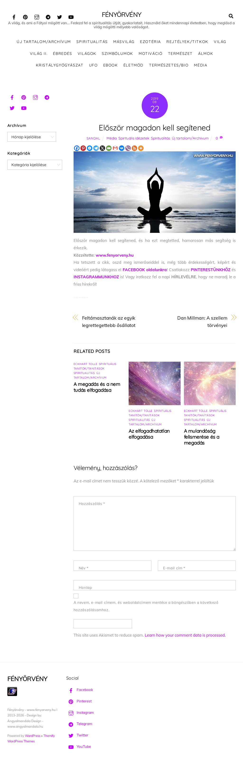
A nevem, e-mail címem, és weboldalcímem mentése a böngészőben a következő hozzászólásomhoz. (146, 607)
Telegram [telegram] (79, 725)
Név (84, 569)
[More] (141, 149)
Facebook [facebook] (79, 691)
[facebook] (14, 16)
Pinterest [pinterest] (79, 702)
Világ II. (38, 54)
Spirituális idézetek (133, 139)
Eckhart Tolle (86, 365)
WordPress (32, 737)
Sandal (93, 139)
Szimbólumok (117, 54)
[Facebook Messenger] (89, 149)
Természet (180, 54)
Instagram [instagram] (80, 713)
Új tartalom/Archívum (44, 42)
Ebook (110, 66)
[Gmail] (115, 149)
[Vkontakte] (121, 149)
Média (200, 66)
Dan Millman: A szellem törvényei (202, 322)
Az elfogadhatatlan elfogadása (149, 435)
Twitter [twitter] (77, 736)
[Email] (109, 149)
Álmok (205, 54)
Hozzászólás (92, 505)
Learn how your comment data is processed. (185, 636)
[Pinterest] (83, 149)
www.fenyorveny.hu (115, 256)
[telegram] (48, 16)
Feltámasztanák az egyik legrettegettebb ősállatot (109, 322)
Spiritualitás (92, 42)
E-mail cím (174, 569)
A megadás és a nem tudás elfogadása (97, 388)
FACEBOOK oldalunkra (145, 270)
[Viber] (128, 149)
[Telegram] (96, 149)
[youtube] (71, 16)
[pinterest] (25, 16)
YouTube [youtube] (78, 747)
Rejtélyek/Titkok (187, 42)
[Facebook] (76, 149)
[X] (102, 149)
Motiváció (150, 54)
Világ (220, 42)
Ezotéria (150, 42)
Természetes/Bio (168, 66)
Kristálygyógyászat (60, 66)
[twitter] (59, 16)
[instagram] (37, 16)
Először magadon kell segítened (154, 129)
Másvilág (124, 42)
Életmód (133, 66)
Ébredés (62, 54)
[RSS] (134, 149)
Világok (87, 54)
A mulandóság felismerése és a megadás (201, 438)
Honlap (85, 588)
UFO (93, 66)
